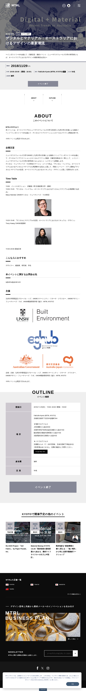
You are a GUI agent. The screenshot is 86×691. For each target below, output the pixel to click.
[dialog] (42, 680)
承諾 (72, 684)
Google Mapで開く (40, 451)
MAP (64, 71)
